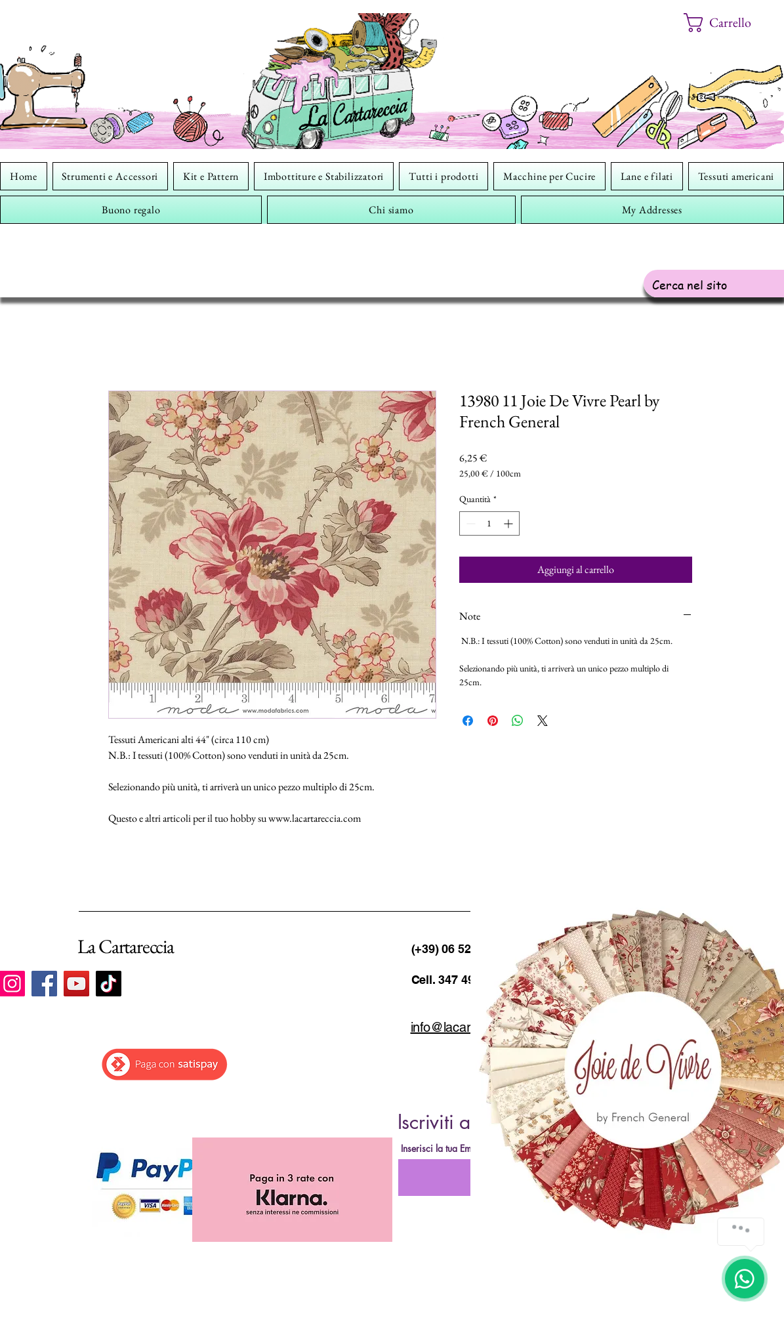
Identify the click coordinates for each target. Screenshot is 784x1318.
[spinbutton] (489, 523)
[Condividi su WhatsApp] (518, 721)
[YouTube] (76, 983)
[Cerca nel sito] (715, 284)
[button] (727, 22)
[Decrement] (469, 523)
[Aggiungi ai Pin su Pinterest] (493, 721)
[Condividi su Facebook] (468, 721)
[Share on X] (542, 721)
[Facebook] (44, 983)
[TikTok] (108, 983)
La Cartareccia (125, 946)
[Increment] (509, 523)
